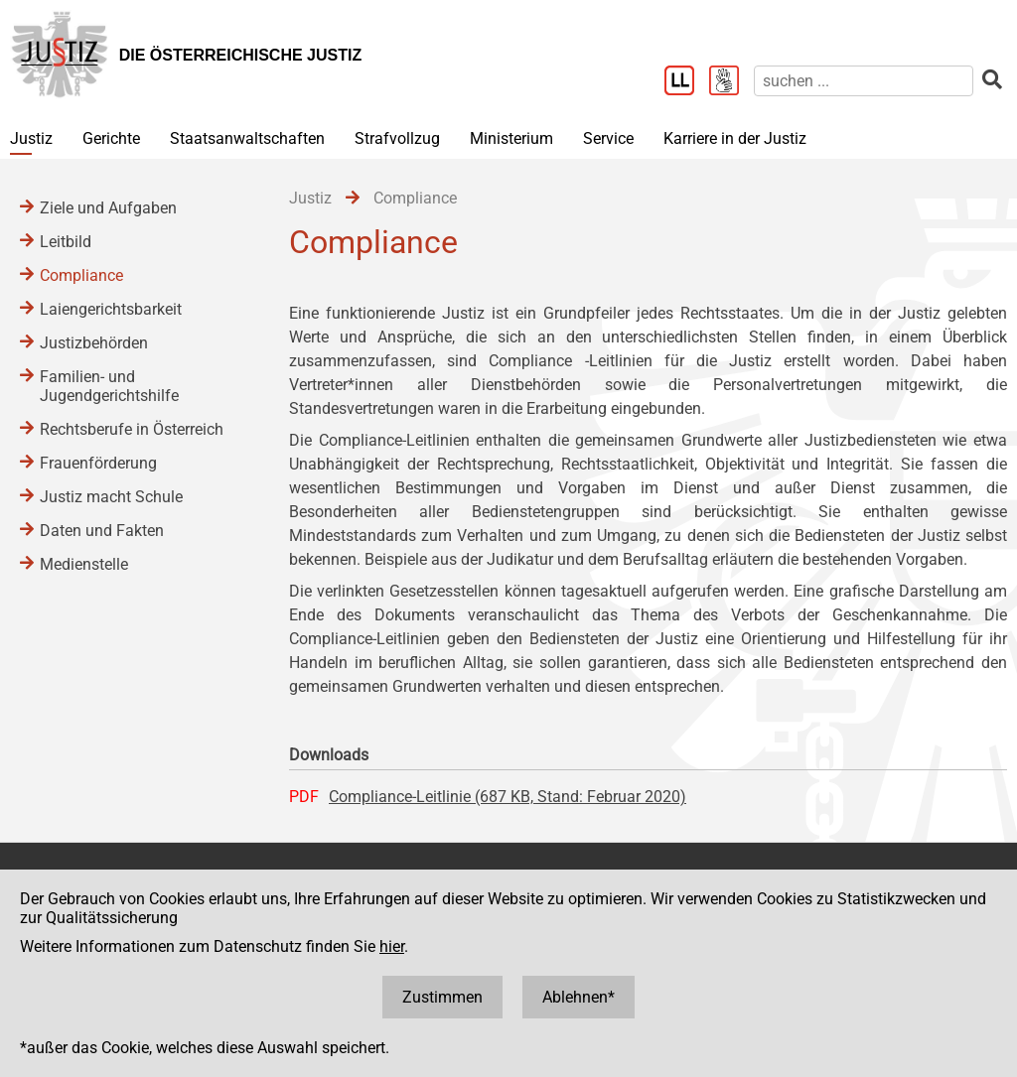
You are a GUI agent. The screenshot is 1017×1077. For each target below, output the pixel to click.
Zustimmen (442, 997)
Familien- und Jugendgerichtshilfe (109, 386)
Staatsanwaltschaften (247, 138)
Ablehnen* (578, 997)
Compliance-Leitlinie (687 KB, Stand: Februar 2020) (507, 796)
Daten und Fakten (102, 530)
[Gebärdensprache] (731, 82)
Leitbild (65, 241)
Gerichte (111, 138)
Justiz (31, 138)
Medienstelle (84, 564)
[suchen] (863, 81)
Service (608, 138)
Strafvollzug (397, 138)
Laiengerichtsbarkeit (111, 309)
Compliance (81, 275)
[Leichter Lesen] (686, 82)
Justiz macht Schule (111, 496)
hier (391, 946)
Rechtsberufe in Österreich (131, 429)
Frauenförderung (98, 463)
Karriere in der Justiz (734, 138)
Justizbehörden (94, 343)
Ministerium (511, 138)
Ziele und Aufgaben (108, 208)
